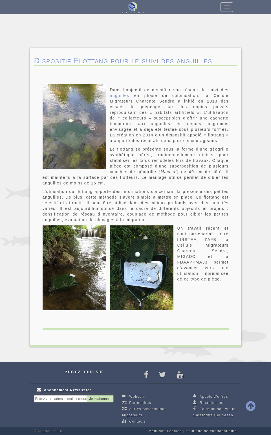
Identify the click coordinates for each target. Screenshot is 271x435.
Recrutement (208, 402)
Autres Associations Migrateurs (144, 411)
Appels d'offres (210, 396)
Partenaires (136, 402)
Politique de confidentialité (211, 431)
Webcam (133, 396)
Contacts (134, 421)
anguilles (119, 95)
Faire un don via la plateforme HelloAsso (214, 411)
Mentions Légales (165, 431)
